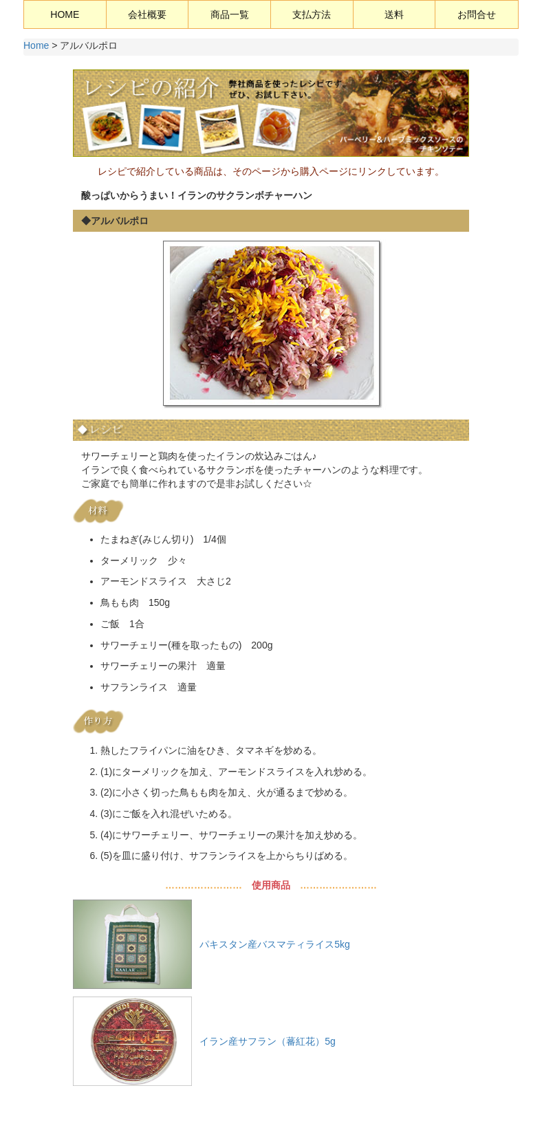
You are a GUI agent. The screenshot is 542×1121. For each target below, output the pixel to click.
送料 (394, 14)
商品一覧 (229, 14)
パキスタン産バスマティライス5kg (274, 944)
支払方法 (311, 14)
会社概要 (147, 14)
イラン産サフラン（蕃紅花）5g (267, 1041)
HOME (64, 14)
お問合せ (476, 14)
